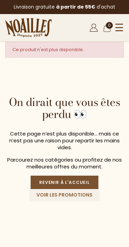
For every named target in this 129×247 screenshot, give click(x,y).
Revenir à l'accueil (64, 182)
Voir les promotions (64, 194)
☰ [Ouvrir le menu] (119, 28)
